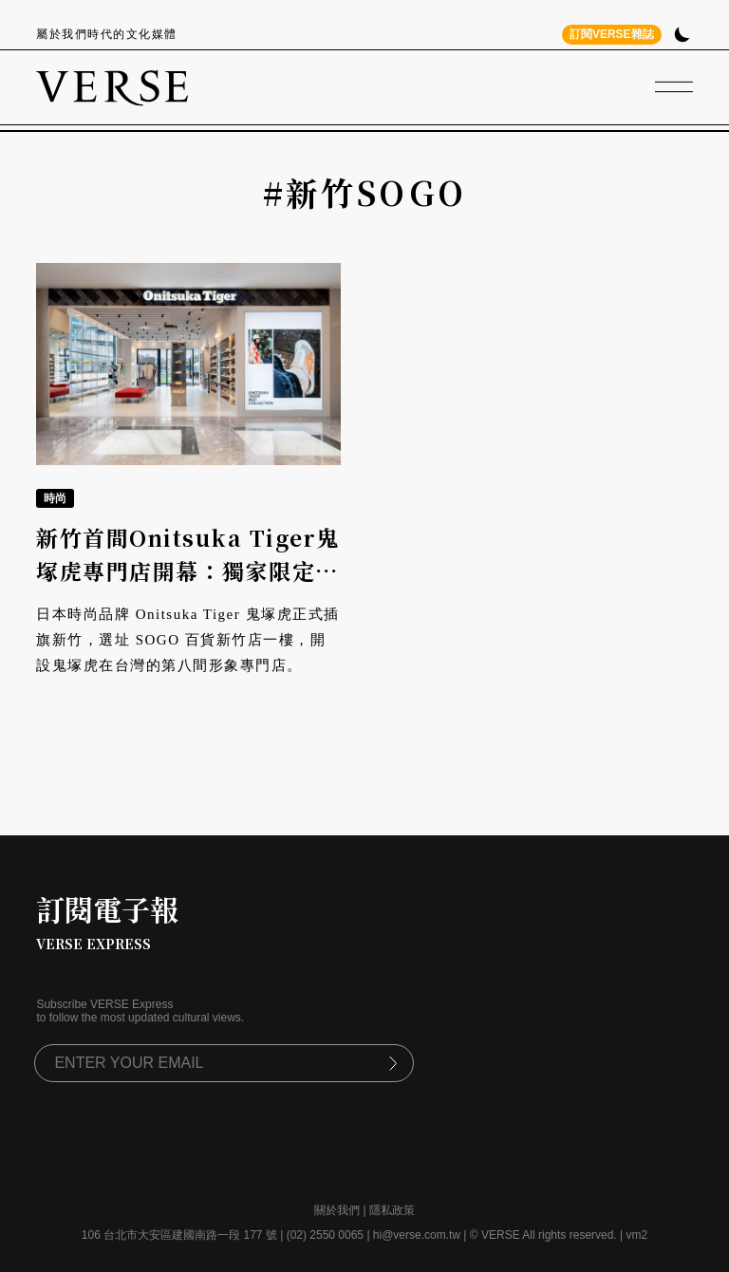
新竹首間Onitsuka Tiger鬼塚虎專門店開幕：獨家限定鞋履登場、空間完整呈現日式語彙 (188, 587)
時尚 (55, 498)
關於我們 (337, 1210)
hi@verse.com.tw (416, 1235)
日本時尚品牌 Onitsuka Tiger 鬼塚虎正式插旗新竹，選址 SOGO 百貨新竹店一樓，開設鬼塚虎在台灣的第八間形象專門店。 (187, 640)
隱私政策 (392, 1210)
